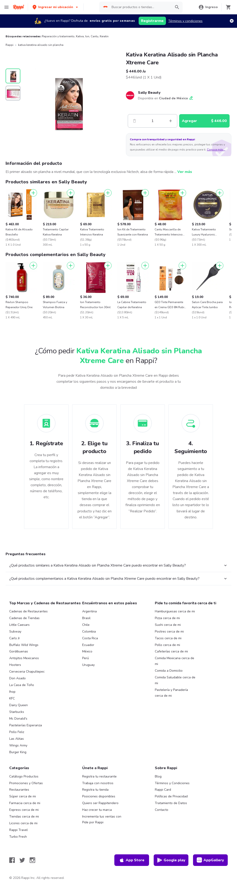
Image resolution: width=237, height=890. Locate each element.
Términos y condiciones (185, 21)
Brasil (86, 618)
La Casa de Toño (21, 685)
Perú (85, 658)
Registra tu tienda (95, 789)
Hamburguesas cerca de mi (175, 611)
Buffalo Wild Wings (23, 645)
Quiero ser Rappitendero (100, 803)
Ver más (184, 171)
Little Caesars (19, 625)
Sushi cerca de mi (168, 625)
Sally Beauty (149, 92)
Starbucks (16, 712)
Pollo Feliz (16, 732)
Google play (171, 860)
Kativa (80, 36)
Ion (87, 36)
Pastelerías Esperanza (25, 725)
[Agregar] (33, 193)
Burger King (17, 752)
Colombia (89, 631)
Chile (86, 625)
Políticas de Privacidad (171, 796)
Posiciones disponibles (98, 796)
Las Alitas (16, 738)
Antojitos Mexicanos (24, 658)
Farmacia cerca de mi (24, 803)
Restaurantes (19, 789)
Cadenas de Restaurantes (28, 611)
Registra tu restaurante (99, 776)
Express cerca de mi (24, 810)
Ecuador (88, 645)
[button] (56, 7)
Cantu (94, 36)
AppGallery (210, 860)
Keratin (104, 36)
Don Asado (17, 678)
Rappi (9, 45)
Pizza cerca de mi (167, 618)
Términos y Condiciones (172, 783)
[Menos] (134, 120)
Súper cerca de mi (22, 796)
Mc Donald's (18, 718)
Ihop (12, 691)
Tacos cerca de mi (168, 638)
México (87, 651)
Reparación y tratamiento (58, 36)
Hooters (15, 665)
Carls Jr (14, 638)
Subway (15, 631)
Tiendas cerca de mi (24, 816)
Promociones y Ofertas (26, 783)
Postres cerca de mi (169, 631)
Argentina (89, 611)
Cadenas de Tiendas (24, 618)
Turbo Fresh (18, 836)
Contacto (161, 810)
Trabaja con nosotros (97, 783)
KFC (12, 698)
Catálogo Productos (23, 776)
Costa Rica (90, 638)
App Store (131, 860)
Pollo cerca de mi (167, 645)
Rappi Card (163, 789)
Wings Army (18, 745)
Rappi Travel (18, 830)
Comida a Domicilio (169, 670)
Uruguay (88, 665)
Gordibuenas (18, 651)
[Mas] (170, 120)
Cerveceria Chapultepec (27, 671)
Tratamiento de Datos (171, 803)
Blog (158, 776)
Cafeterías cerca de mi (171, 651)
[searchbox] (140, 7)
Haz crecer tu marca (97, 810)
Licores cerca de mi (23, 823)
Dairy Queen (18, 705)
